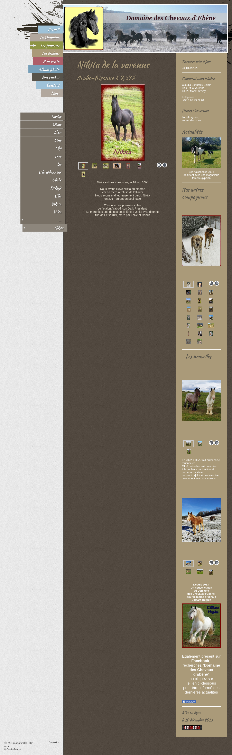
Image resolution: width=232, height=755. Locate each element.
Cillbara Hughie (201, 599)
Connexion (54, 742)
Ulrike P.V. (141, 211)
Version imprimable (16, 743)
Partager (189, 701)
